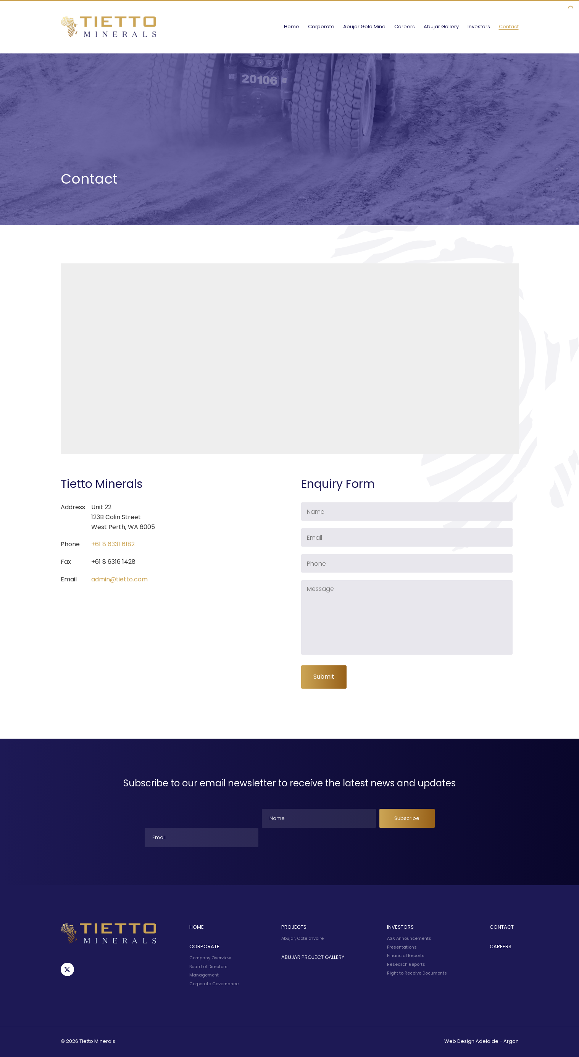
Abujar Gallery (441, 26)
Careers (404, 26)
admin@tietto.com (119, 579)
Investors (479, 26)
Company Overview (210, 958)
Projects (293, 927)
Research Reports (406, 964)
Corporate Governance (214, 984)
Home (291, 26)
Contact (509, 26)
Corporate (321, 26)
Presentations (402, 947)
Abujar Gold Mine (364, 26)
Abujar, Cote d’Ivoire (302, 938)
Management (204, 975)
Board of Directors (208, 966)
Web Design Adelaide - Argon (481, 1041)
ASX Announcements (409, 938)
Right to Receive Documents (417, 973)
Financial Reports (405, 955)
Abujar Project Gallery (312, 957)
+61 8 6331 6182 (113, 544)
